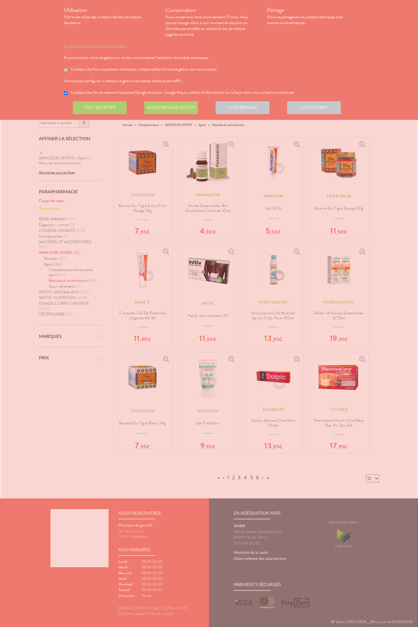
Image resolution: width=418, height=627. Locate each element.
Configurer (318, 108)
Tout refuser (245, 108)
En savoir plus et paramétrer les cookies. (95, 46)
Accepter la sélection (173, 108)
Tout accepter (100, 108)
